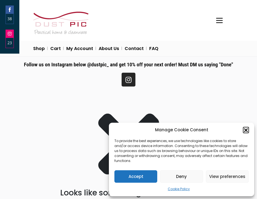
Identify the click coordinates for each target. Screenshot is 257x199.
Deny (181, 176)
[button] (246, 130)
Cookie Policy (179, 189)
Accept (135, 176)
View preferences (227, 176)
